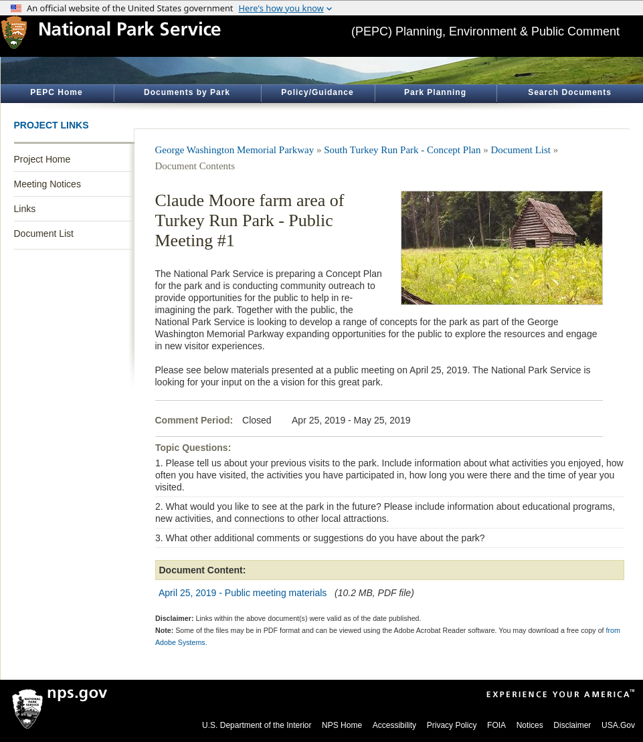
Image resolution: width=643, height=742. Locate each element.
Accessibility (394, 725)
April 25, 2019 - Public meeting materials (243, 592)
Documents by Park (187, 92)
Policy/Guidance (317, 92)
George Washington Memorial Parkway (234, 150)
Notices (530, 725)
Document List (44, 233)
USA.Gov (618, 725)
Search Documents (570, 92)
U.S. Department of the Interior (256, 725)
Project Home (42, 159)
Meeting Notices (47, 184)
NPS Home (342, 725)
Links (25, 208)
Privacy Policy (452, 725)
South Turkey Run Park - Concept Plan (402, 150)
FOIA (496, 725)
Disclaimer (572, 725)
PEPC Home (56, 92)
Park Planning (435, 92)
